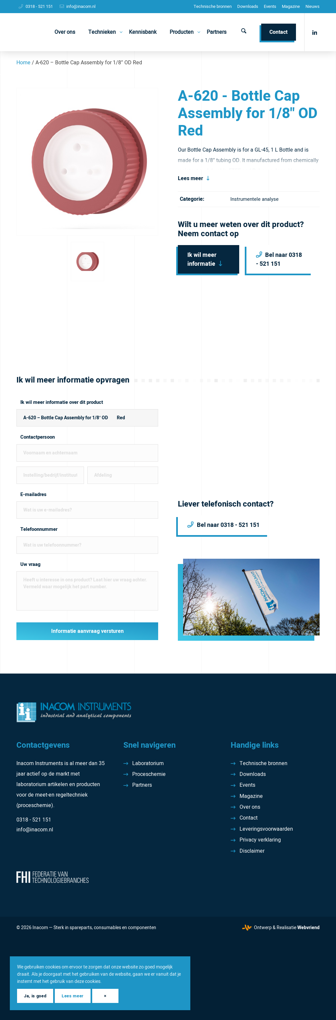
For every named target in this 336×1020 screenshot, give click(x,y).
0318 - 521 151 (39, 6)
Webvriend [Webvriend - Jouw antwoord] (308, 927)
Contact (249, 818)
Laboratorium (148, 763)
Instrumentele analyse (254, 199)
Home (23, 63)
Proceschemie (149, 774)
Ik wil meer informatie (202, 259)
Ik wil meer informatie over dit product (61, 402)
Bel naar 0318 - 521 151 (279, 259)
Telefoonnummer (38, 529)
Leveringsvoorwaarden (266, 829)
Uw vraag (30, 564)
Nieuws (312, 6)
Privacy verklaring (260, 840)
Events (270, 6)
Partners (142, 785)
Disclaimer (252, 851)
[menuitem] (213, 6)
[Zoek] (244, 32)
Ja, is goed (35, 996)
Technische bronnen (213, 6)
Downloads (247, 6)
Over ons (250, 807)
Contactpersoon (37, 437)
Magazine (291, 6)
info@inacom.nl (80, 6)
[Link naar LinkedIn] (315, 32)
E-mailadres (33, 494)
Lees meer (190, 178)
